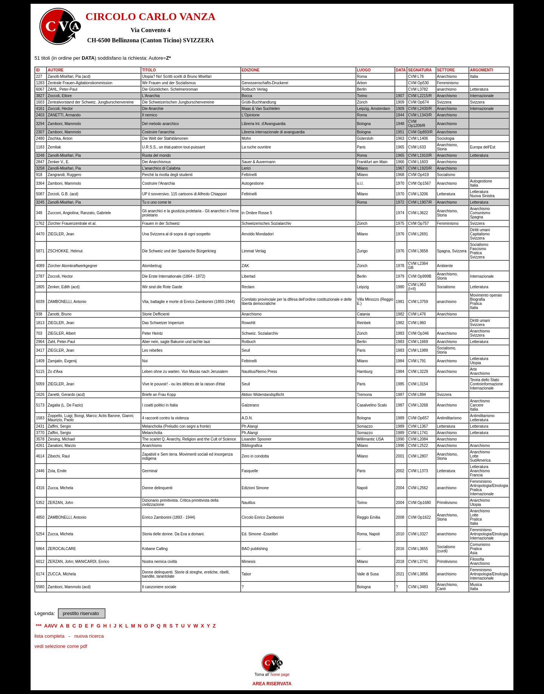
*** (39, 626)
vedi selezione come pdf (60, 646)
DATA (401, 70)
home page (279, 674)
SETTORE (446, 70)
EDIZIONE (251, 70)
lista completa (49, 636)
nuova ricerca (89, 636)
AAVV (50, 626)
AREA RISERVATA (271, 683)
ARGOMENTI (481, 70)
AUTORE (55, 70)
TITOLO (149, 70)
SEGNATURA (420, 70)
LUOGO (364, 70)
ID (38, 70)
